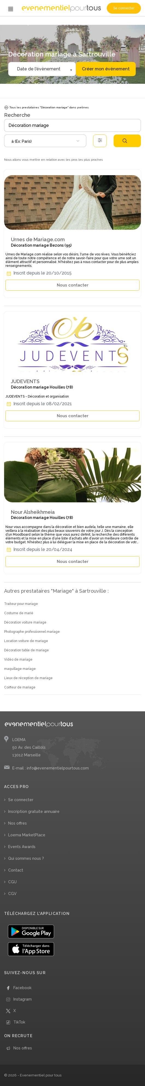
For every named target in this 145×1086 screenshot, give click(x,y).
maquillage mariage (20, 669)
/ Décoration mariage (46, 23)
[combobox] (45, 141)
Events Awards (21, 847)
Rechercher (125, 141)
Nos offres (17, 823)
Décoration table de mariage (26, 650)
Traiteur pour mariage (21, 604)
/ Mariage (24, 23)
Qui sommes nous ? (26, 858)
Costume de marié (18, 613)
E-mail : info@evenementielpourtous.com (50, 768)
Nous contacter (72, 285)
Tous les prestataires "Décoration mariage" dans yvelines (46, 107)
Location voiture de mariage (26, 641)
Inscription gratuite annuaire (34, 811)
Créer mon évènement (106, 68)
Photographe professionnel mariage (32, 632)
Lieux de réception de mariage (28, 678)
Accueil (11, 23)
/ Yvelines (91, 23)
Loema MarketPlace (26, 835)
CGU (12, 882)
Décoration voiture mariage (25, 622)
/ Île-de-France (72, 23)
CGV (12, 893)
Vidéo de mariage (18, 659)
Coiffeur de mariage (19, 687)
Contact (15, 870)
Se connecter (123, 8)
